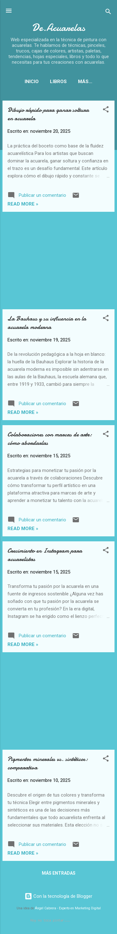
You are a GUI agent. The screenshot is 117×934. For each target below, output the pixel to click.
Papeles (85, 81)
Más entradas (59, 874)
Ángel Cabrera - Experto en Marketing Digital (68, 909)
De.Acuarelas (58, 28)
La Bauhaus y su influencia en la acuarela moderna (46, 323)
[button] (106, 112)
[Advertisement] (58, 262)
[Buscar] (108, 12)
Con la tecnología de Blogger (58, 897)
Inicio (29, 81)
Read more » (22, 205)
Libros (55, 81)
